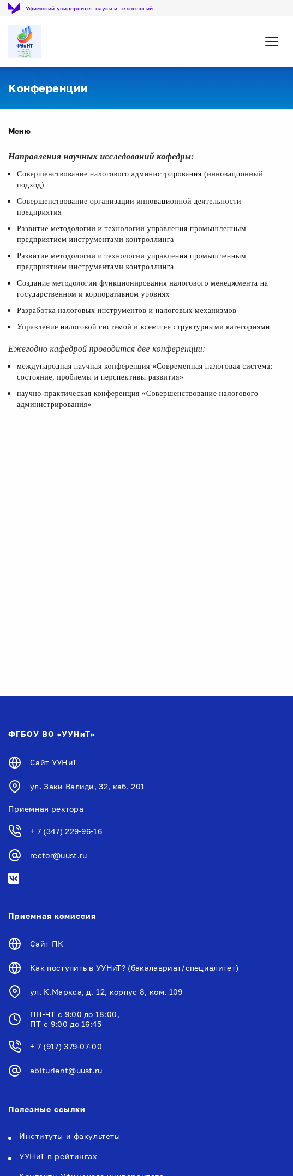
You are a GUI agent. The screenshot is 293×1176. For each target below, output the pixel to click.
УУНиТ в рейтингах (58, 1156)
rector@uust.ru (58, 855)
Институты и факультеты (69, 1135)
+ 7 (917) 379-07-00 (66, 1046)
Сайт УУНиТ (53, 762)
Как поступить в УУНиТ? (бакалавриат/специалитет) (134, 967)
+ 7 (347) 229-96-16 (66, 831)
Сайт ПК (46, 943)
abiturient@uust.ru (66, 1070)
